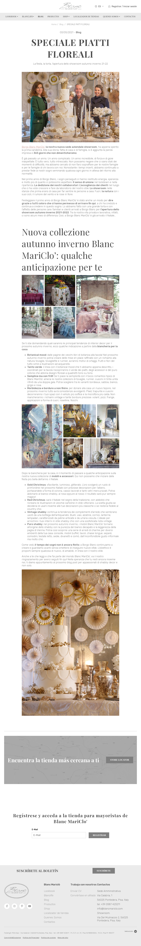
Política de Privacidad (31, 938)
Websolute (131, 931)
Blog (61, 24)
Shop (66, 17)
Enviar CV (75, 891)
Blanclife (28, 17)
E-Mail (35, 829)
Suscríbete (104, 871)
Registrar (99, 835)
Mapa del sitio (63, 938)
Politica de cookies (48, 938)
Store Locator (119, 760)
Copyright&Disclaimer (12, 938)
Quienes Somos (111, 17)
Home (54, 24)
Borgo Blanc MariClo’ (33, 146)
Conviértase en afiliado (83, 895)
